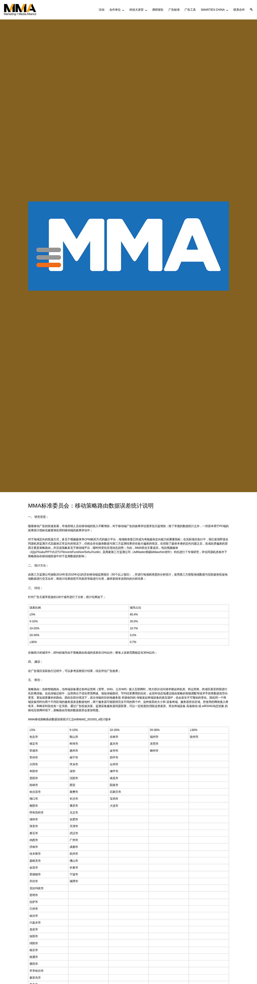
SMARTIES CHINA (213, 9)
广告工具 (190, 9)
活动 (101, 9)
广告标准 (174, 9)
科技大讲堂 (137, 9)
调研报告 (157, 9)
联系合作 (239, 9)
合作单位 (115, 9)
